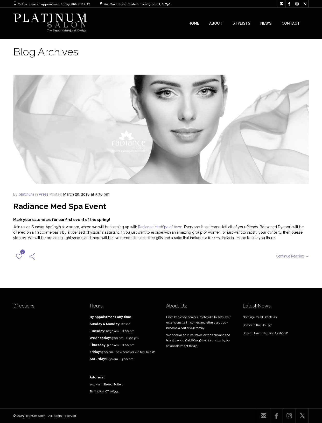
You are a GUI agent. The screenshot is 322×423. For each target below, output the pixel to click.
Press (43, 194)
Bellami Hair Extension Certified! (265, 333)
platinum (26, 194)
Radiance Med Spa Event (59, 206)
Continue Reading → (292, 256)
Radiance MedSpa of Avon (160, 227)
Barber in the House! (257, 325)
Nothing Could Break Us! (260, 317)
